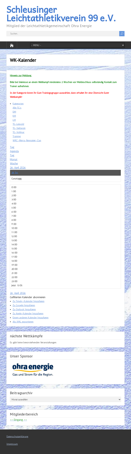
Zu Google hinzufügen (24, 305)
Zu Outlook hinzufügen (24, 309)
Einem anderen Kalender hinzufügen (30, 317)
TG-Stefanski (19, 128)
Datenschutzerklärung (17, 436)
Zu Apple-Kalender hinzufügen (28, 313)
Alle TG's (17, 107)
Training (17, 136)
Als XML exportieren (23, 321)
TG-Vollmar (18, 132)
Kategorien (18, 103)
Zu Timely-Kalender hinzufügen (28, 301)
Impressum (12, 444)
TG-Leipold (18, 124)
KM (14, 115)
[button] (27, 297)
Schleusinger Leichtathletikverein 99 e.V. (61, 13)
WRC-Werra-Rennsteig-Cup (27, 140)
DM (14, 111)
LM (14, 120)
